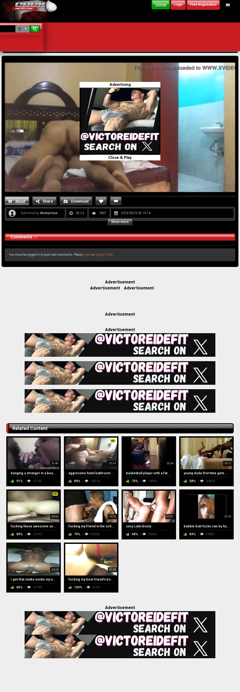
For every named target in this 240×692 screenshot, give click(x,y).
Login (87, 254)
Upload (160, 5)
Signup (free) (104, 254)
